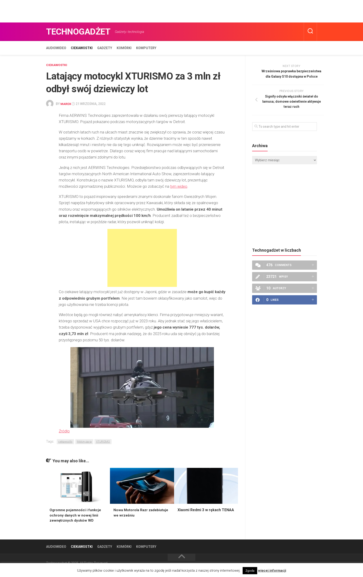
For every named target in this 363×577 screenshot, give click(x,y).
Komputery (146, 48)
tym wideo (179, 186)
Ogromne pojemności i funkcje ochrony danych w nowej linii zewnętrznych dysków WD (76, 514)
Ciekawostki (82, 48)
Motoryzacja (84, 441)
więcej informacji (272, 570)
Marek (66, 104)
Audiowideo (56, 48)
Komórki (124, 48)
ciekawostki (65, 441)
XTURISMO (103, 441)
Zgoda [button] (249, 570)
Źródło (64, 430)
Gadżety (104, 48)
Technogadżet (81, 31)
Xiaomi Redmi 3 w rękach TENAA (206, 509)
